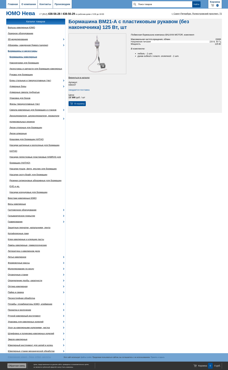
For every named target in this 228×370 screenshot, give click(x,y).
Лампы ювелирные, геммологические (27, 245)
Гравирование (15, 221)
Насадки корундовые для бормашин (29, 192)
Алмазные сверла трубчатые (25, 92)
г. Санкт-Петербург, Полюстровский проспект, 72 (197, 13)
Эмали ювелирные (17, 339)
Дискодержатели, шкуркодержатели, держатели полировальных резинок (34, 118)
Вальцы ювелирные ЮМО (21, 27)
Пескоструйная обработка (21, 298)
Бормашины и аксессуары (22, 51)
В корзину (79, 103)
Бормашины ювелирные (23, 57)
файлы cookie (86, 357)
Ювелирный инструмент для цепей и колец (30, 345)
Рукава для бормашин (21, 74)
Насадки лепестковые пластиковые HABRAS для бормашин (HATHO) (35, 160)
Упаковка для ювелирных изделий (25, 321)
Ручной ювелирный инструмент (24, 316)
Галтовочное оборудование (22, 210)
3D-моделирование (18, 39)
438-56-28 (54, 13)
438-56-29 (69, 13)
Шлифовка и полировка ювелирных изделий (31, 333)
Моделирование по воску (21, 268)
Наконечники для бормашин (24, 63)
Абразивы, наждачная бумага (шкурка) (28, 45)
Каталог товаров (35, 21)
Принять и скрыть (157, 357)
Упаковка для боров (20, 98)
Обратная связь (17, 365)
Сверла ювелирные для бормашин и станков (33, 110)
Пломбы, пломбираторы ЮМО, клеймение (30, 304)
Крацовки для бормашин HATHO (27, 139)
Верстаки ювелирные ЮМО (22, 198)
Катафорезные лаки (18, 233)
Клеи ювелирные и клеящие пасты (26, 239)
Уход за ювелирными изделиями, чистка (29, 327)
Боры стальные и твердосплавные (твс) (30, 80)
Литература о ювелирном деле (24, 251)
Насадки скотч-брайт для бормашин (28, 174)
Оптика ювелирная (18, 286)
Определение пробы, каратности (25, 280)
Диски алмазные (18, 133)
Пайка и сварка (16, 292)
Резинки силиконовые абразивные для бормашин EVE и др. (36, 183)
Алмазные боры (18, 86)
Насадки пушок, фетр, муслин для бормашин (33, 168)
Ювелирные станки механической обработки (31, 351)
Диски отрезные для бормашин (26, 127)
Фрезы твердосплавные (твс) (25, 104)
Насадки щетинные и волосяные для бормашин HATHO (34, 148)
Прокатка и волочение (19, 310)
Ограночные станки (18, 274)
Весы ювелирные (17, 204)
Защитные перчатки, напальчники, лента (29, 227)
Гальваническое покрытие (21, 216)
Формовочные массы (19, 263)
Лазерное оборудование (20, 33)
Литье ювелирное (17, 257)
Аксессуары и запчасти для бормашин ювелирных (36, 68)
